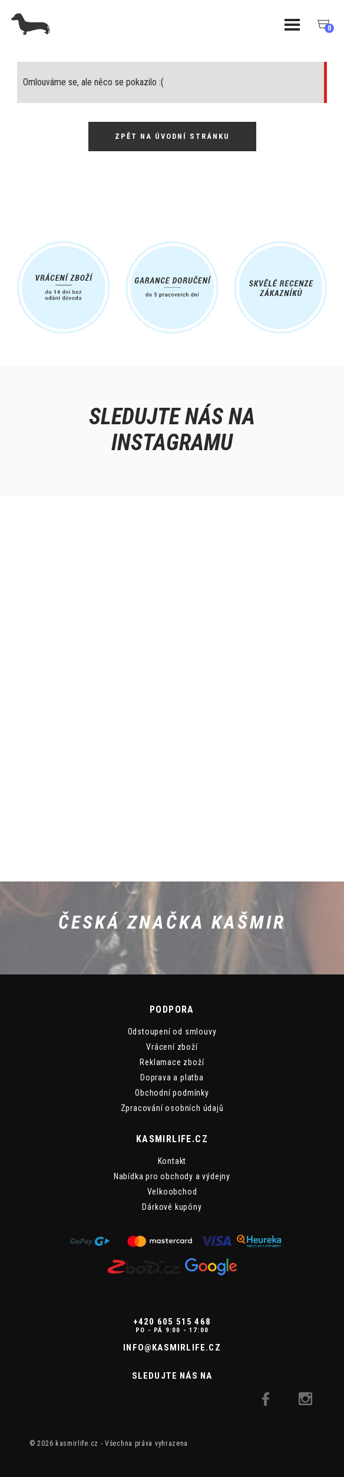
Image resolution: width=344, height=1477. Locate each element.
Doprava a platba (172, 1077)
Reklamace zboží (172, 1062)
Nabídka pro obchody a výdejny (172, 1176)
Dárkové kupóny (171, 1207)
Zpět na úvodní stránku (172, 136)
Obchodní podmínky (172, 1092)
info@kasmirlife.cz (172, 1347)
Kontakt (172, 1161)
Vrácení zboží (171, 1047)
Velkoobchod (172, 1191)
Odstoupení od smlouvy (172, 1031)
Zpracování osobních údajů (172, 1108)
